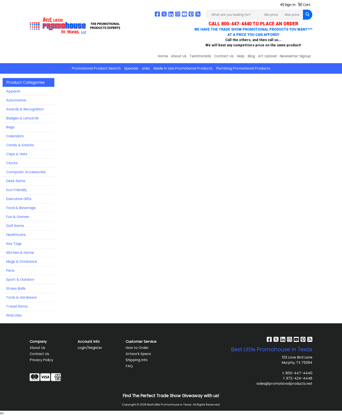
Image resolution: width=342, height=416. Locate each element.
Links (146, 68)
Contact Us (224, 56)
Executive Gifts (18, 198)
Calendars (15, 136)
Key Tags (14, 243)
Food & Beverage (21, 207)
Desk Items (15, 180)
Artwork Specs (138, 353)
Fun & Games (17, 216)
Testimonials (200, 56)
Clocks (12, 162)
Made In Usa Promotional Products (182, 68)
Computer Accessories (26, 171)
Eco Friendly (16, 189)
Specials (131, 68)
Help (241, 56)
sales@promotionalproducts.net (284, 383)
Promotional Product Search (96, 68)
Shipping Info (137, 359)
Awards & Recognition (25, 109)
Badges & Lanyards (22, 118)
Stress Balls (16, 288)
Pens (10, 270)
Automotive (16, 100)
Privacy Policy (41, 359)
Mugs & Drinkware (21, 261)
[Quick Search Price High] (292, 15)
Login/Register (90, 347)
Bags (10, 127)
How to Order (137, 347)
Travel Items (17, 306)
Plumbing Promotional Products (243, 68)
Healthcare (16, 234)
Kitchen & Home (20, 252)
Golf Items (15, 225)
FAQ (129, 366)
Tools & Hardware (21, 297)
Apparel (13, 91)
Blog (251, 56)
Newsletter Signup (295, 56)
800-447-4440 (299, 373)
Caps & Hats (16, 154)
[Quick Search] (234, 15)
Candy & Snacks (20, 145)
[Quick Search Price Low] (272, 15)
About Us (178, 56)
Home (163, 56)
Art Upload (267, 56)
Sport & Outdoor (20, 279)
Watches (14, 315)
